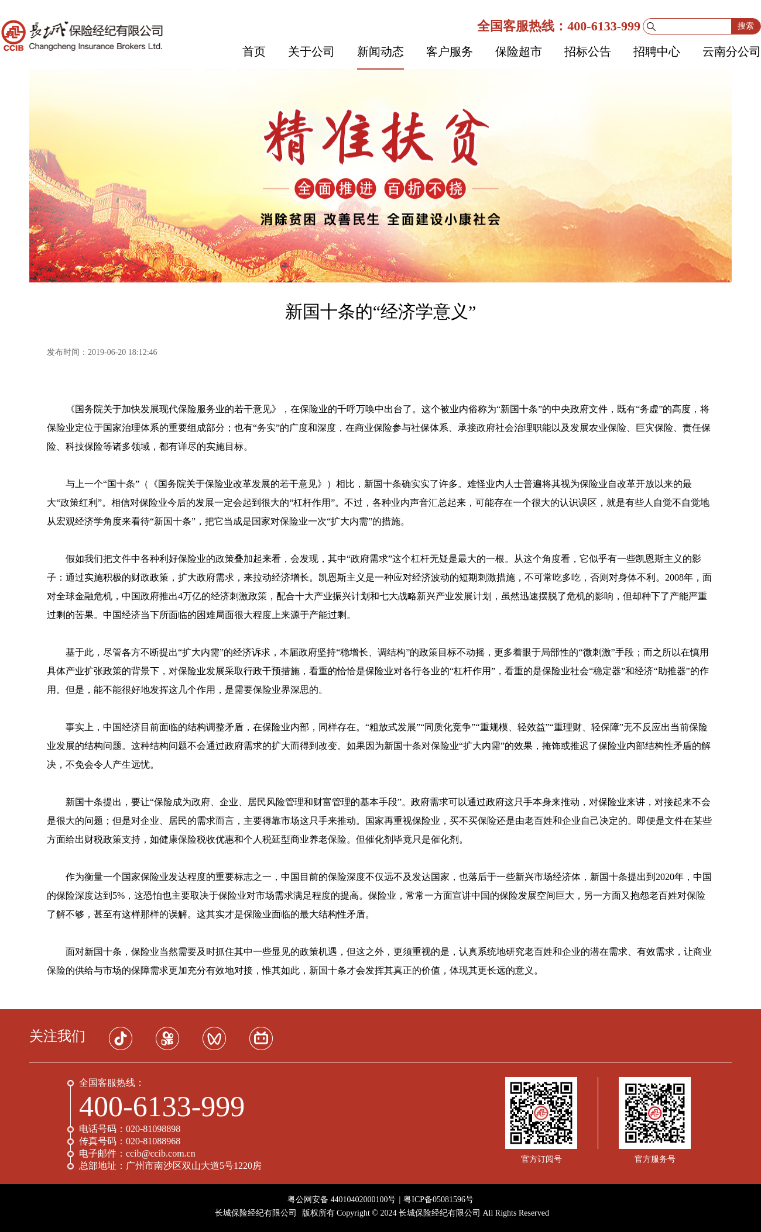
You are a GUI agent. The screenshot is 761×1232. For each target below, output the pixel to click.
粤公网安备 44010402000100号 (341, 1199)
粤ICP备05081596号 (438, 1199)
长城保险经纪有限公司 (256, 1213)
